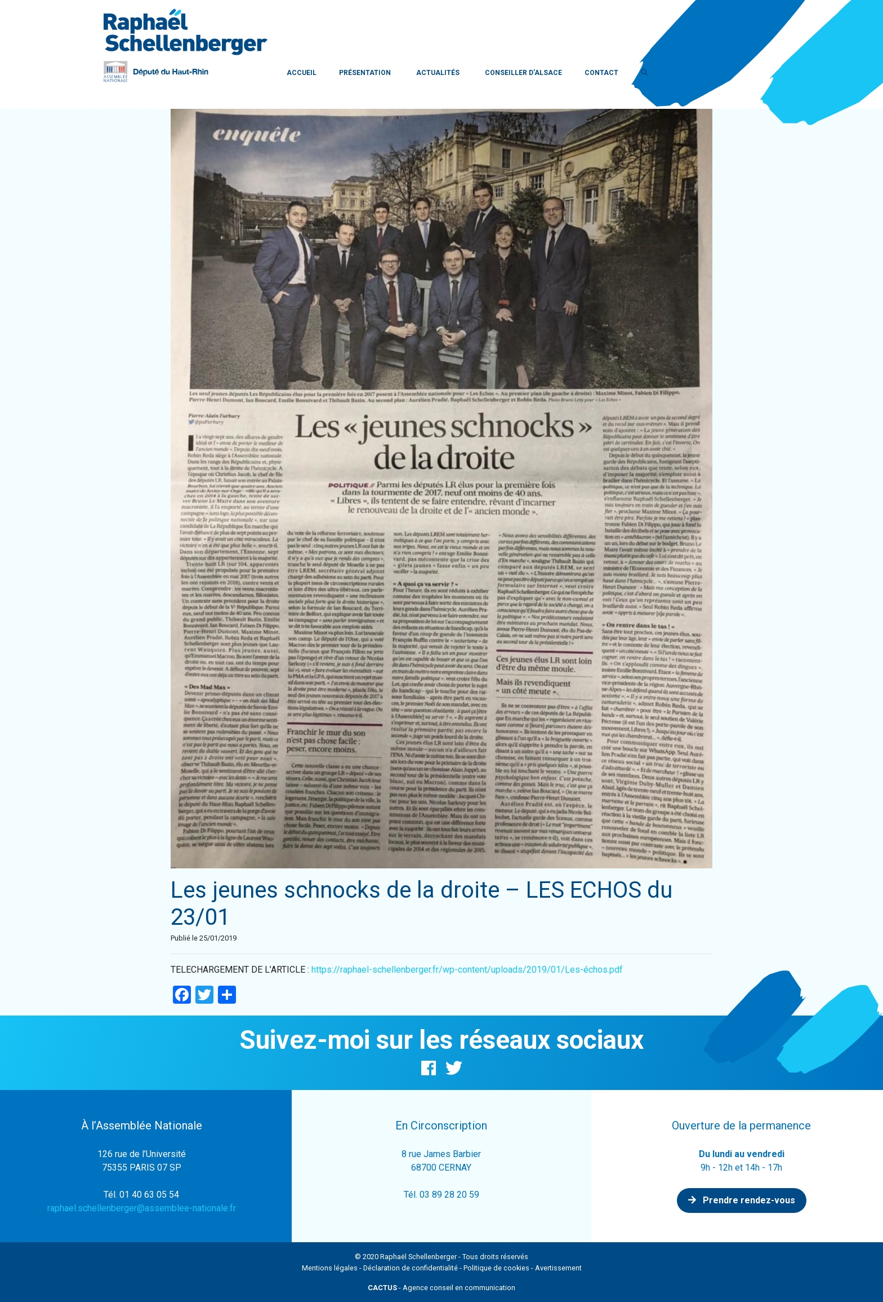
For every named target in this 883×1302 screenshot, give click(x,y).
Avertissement (558, 1268)
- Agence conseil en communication (441, 1287)
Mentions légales (330, 1268)
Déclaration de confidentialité (410, 1268)
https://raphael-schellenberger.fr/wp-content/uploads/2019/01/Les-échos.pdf (467, 969)
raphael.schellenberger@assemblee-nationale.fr (141, 1208)
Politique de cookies (496, 1268)
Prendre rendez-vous (741, 1200)
